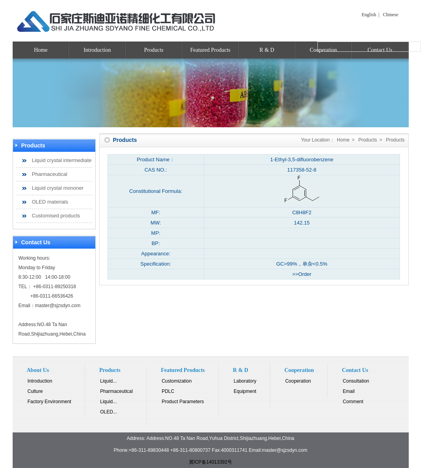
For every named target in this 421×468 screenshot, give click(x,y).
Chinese (390, 14)
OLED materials (50, 202)
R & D (266, 50)
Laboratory (245, 381)
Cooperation (298, 381)
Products (154, 50)
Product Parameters (183, 401)
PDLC (168, 391)
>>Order (301, 274)
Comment (353, 401)
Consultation (356, 381)
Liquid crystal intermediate (62, 160)
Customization (177, 381)
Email (349, 391)
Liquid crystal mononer (58, 188)
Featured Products (210, 50)
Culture (35, 391)
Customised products (56, 216)
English (369, 14)
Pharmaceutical (50, 174)
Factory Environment (50, 401)
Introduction (97, 50)
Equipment (245, 391)
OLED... (108, 412)
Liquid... (108, 381)
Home (40, 50)
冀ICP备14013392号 (210, 462)
